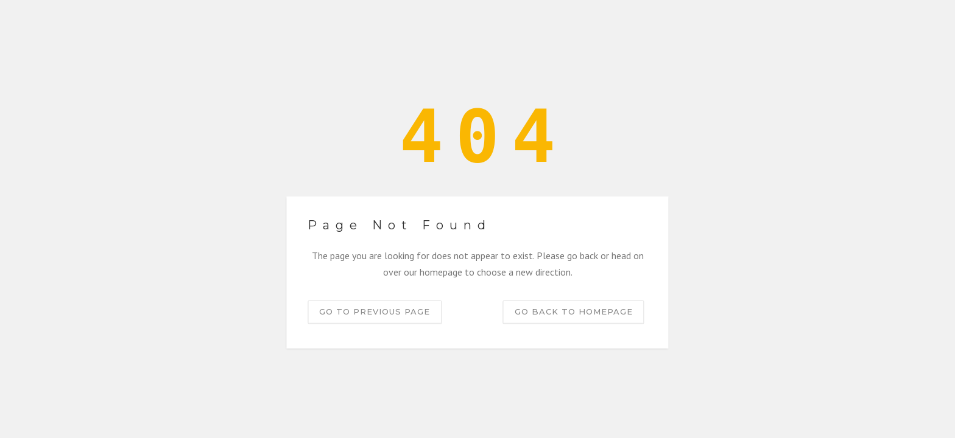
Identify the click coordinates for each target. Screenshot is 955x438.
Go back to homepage (574, 311)
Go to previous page (374, 311)
